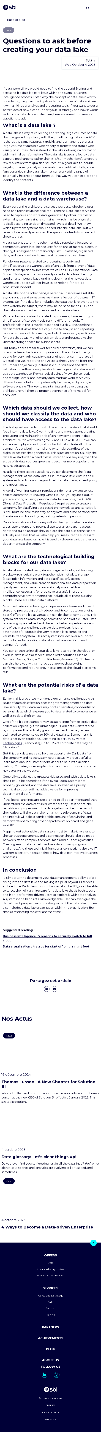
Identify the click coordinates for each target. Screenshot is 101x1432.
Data (50, 1262)
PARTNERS (50, 1327)
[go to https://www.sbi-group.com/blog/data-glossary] (50, 1140)
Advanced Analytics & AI (50, 1269)
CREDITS (50, 1405)
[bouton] (93, 1243)
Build (50, 1302)
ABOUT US (50, 1360)
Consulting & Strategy (50, 1295)
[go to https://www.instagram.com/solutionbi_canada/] (56, 1375)
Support (50, 1308)
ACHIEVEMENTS (50, 1338)
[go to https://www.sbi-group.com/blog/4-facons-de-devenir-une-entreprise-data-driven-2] (50, 1203)
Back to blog (15, 20)
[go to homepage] (50, 1390)
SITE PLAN (50, 1419)
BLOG (50, 1349)
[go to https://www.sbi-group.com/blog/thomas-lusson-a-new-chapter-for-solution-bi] (50, 1067)
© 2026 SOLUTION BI (50, 1398)
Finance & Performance (50, 1275)
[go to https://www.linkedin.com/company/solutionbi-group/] (44, 1375)
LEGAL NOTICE (50, 1412)
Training (50, 1314)
